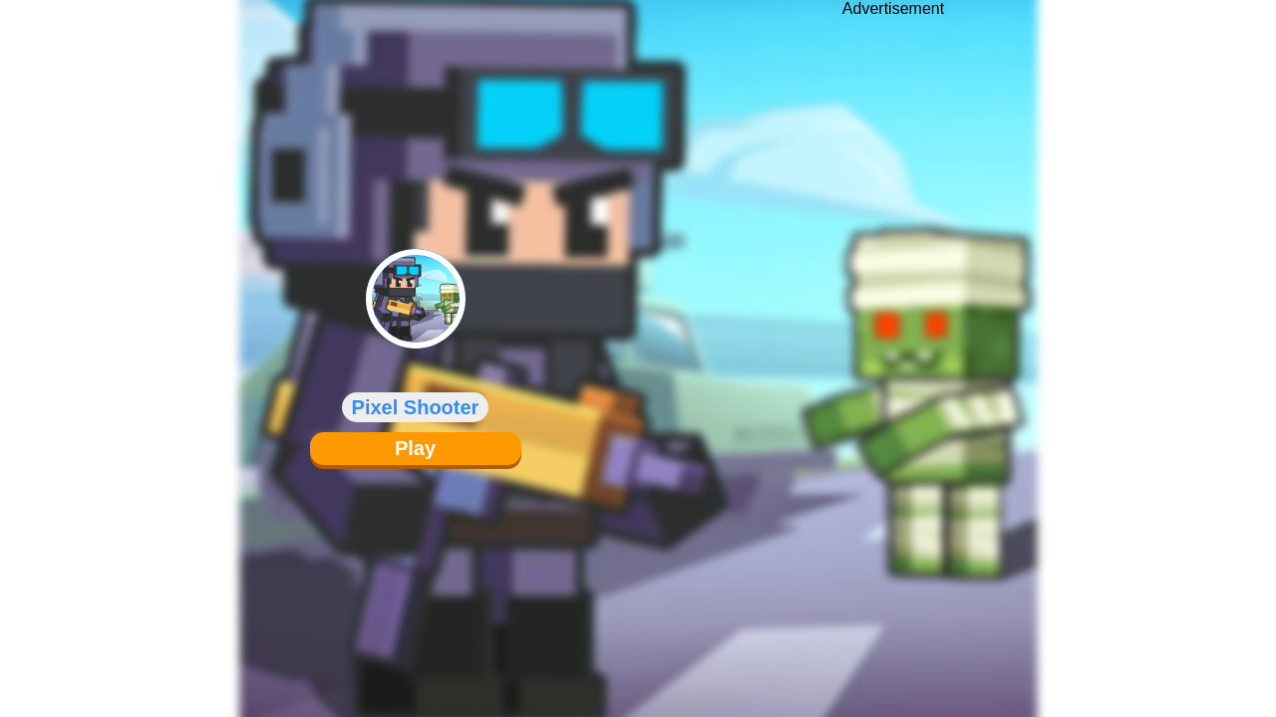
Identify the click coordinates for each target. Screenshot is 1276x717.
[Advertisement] (893, 343)
